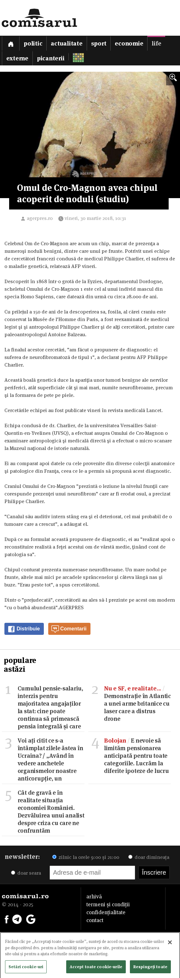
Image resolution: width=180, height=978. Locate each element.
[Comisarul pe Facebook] (6, 918)
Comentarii (69, 629)
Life (156, 43)
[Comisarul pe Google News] (31, 918)
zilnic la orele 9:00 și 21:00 (85, 857)
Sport (99, 43)
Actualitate (66, 43)
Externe (17, 58)
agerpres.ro (40, 218)
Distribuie (24, 629)
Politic (33, 43)
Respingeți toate (150, 968)
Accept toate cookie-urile (96, 968)
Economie (129, 43)
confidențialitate (105, 912)
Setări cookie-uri (26, 968)
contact (94, 920)
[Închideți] (170, 944)
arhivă (94, 896)
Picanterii (51, 58)
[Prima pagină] (11, 43)
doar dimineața (148, 857)
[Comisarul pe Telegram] (17, 918)
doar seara (26, 873)
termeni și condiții (108, 904)
